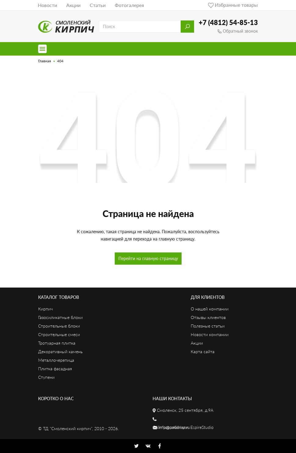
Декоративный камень (60, 351)
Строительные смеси (59, 334)
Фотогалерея (129, 5)
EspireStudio (202, 427)
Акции (73, 5)
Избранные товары (233, 5)
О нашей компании (210, 308)
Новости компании (210, 334)
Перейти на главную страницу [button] (148, 258)
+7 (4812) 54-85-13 (228, 22)
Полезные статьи (208, 325)
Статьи (98, 5)
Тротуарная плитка (56, 343)
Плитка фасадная (55, 368)
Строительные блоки (59, 325)
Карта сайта (203, 351)
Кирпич (45, 308)
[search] (140, 26)
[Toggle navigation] (42, 49)
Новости (47, 5)
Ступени (46, 377)
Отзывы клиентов (208, 317)
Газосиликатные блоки (60, 317)
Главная (44, 61)
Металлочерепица (56, 360)
